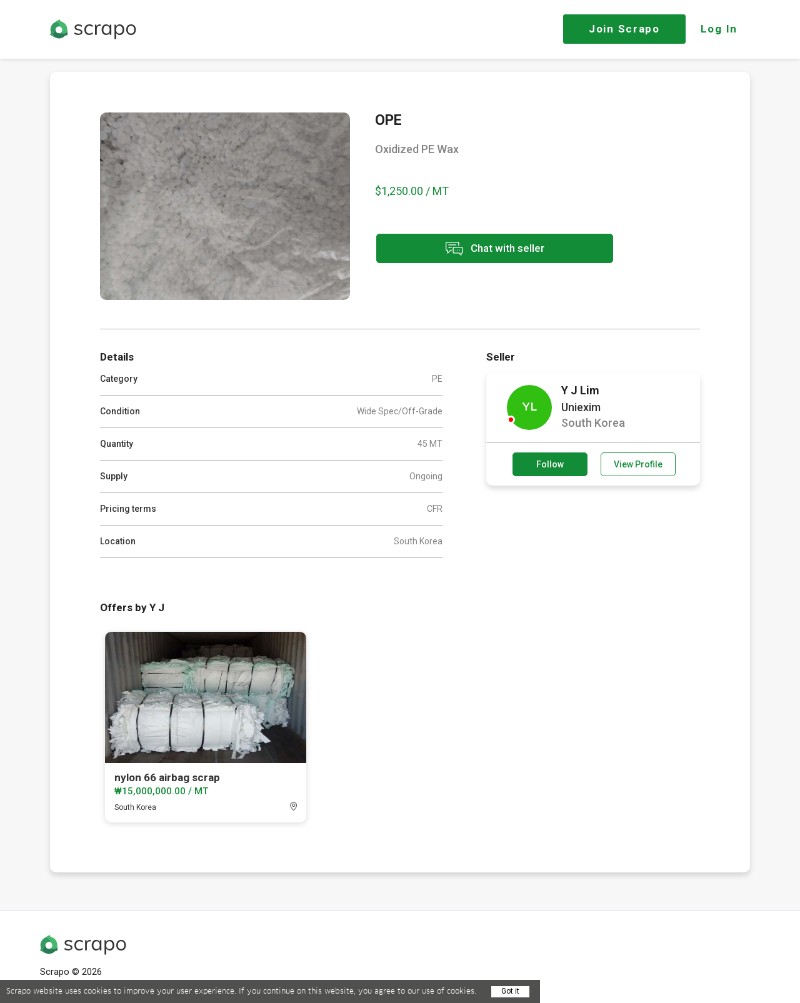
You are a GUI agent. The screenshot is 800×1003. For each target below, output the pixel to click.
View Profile (638, 464)
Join (624, 28)
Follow (550, 464)
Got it (510, 991)
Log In (719, 28)
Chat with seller (486, 249)
